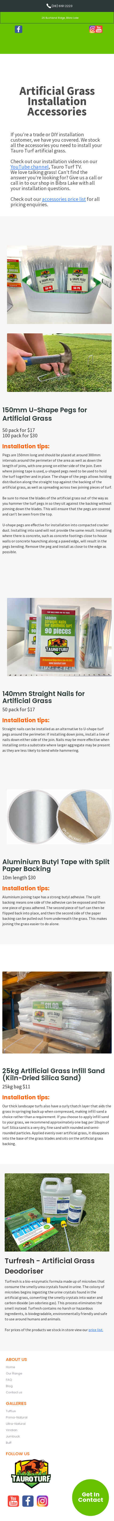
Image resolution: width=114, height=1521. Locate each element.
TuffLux (11, 1411)
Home (10, 1367)
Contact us (14, 1392)
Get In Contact (90, 1497)
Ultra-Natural (16, 1424)
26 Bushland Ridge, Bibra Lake (60, 18)
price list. (95, 1329)
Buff (8, 1442)
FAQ (9, 1379)
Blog (9, 1386)
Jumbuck (13, 1436)
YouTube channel (30, 166)
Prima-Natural (16, 1417)
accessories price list (64, 199)
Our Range (14, 1373)
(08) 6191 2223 (61, 6)
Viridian (11, 1430)
